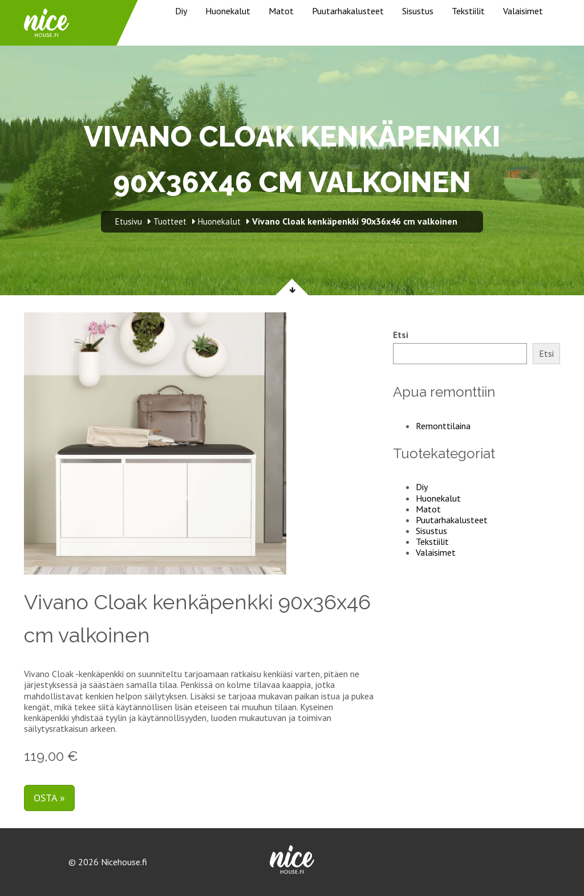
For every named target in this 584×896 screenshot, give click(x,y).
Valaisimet (523, 11)
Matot (281, 11)
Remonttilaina (443, 425)
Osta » (49, 797)
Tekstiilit (468, 11)
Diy (181, 11)
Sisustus (417, 11)
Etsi (400, 334)
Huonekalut (227, 11)
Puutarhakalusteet (348, 11)
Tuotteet (169, 221)
